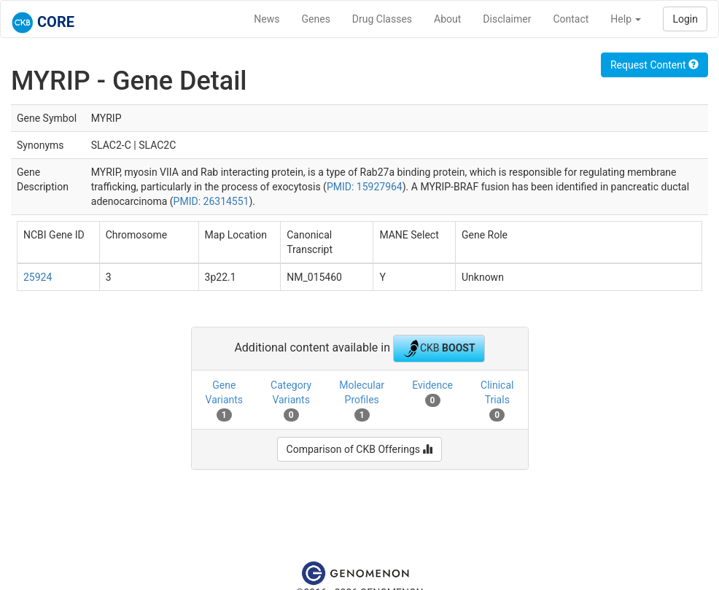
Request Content (654, 65)
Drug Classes (382, 19)
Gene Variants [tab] (225, 400)
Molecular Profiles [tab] (361, 400)
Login (685, 19)
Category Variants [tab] (291, 400)
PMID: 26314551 (211, 201)
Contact (570, 19)
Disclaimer (507, 19)
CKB (439, 348)
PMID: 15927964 (365, 187)
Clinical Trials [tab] (497, 400)
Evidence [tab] (432, 393)
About (447, 19)
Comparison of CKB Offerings (360, 449)
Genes (316, 19)
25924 (37, 277)
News (266, 19)
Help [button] (625, 19)
